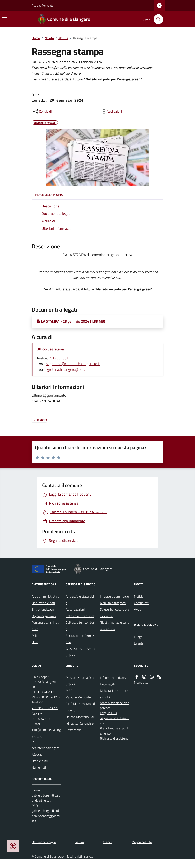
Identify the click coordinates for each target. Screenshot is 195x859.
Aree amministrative (45, 596)
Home (36, 38)
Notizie (63, 38)
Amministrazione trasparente (114, 705)
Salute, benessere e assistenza (114, 612)
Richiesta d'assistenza (114, 741)
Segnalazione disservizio (114, 721)
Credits (107, 842)
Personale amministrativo (46, 625)
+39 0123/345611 (45, 708)
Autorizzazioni (75, 609)
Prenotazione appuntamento (114, 731)
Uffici (35, 642)
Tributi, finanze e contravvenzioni (114, 625)
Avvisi (138, 609)
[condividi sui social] (42, 111)
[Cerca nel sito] (156, 19)
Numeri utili (39, 767)
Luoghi (138, 636)
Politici (36, 635)
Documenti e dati (43, 602)
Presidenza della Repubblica (80, 681)
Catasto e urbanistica (80, 615)
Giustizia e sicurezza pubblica (80, 652)
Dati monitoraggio (44, 842)
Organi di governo (44, 615)
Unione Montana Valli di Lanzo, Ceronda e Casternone (80, 723)
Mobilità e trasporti (113, 602)
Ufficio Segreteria (50, 349)
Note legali (107, 684)
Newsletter (141, 682)
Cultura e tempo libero (80, 625)
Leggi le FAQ (108, 712)
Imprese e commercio (114, 596)
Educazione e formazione (80, 639)
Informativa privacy (113, 677)
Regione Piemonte (42, 5)
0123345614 (60, 358)
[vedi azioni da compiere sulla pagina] (111, 111)
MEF (69, 690)
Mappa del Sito (142, 842)
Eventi (138, 643)
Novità (49, 38)
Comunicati (141, 602)
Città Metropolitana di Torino (80, 707)
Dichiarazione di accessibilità (114, 694)
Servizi (79, 842)
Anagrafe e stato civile (80, 599)
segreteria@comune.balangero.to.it (73, 364)
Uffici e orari (40, 760)
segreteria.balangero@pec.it (65, 369)
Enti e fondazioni (43, 609)
